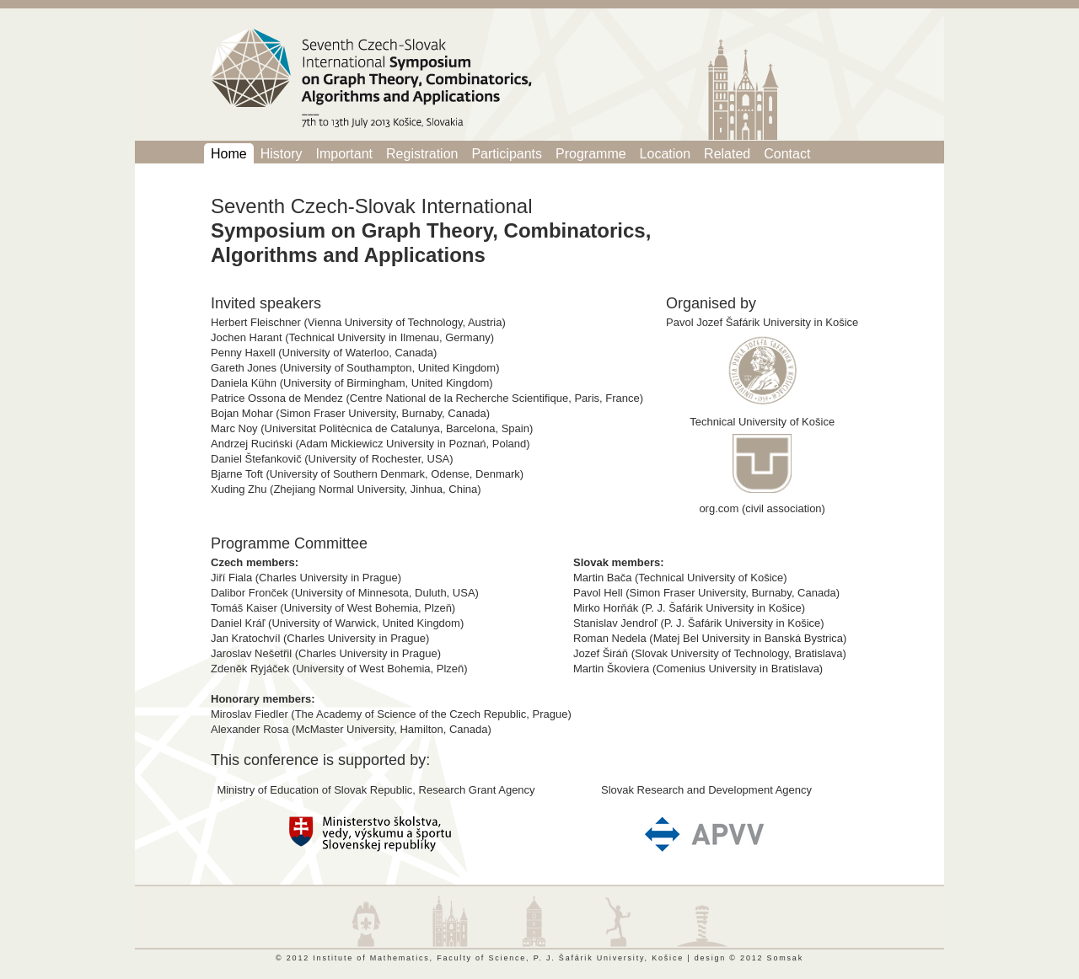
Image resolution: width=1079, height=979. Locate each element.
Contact (787, 154)
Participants (506, 154)
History (281, 154)
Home (229, 154)
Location (665, 154)
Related (727, 154)
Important (344, 154)
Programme (591, 154)
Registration (422, 154)
